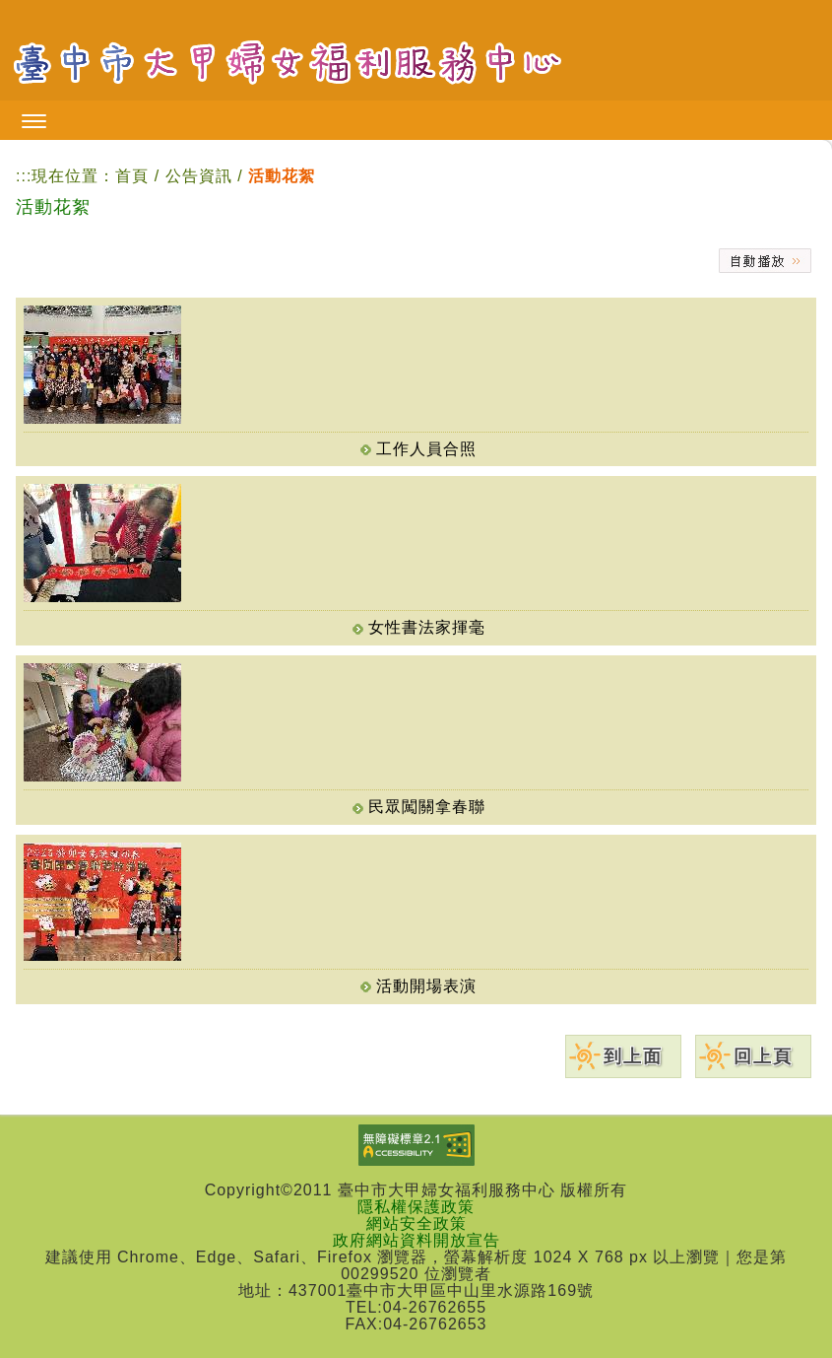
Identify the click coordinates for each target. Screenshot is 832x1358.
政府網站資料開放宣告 (416, 1240)
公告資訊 (201, 176)
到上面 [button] (633, 1056)
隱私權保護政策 (416, 1206)
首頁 (132, 176)
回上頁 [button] (763, 1056)
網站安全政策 (416, 1223)
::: (24, 176)
